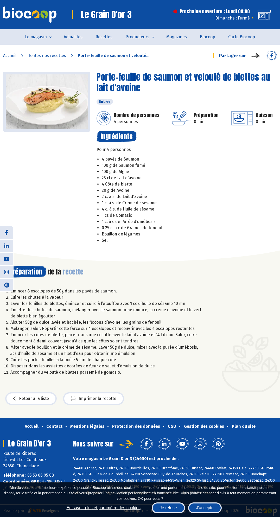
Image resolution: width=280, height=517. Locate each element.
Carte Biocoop (241, 36)
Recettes (104, 36)
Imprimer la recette (93, 398)
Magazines (176, 36)
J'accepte (205, 508)
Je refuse (168, 508)
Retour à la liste (31, 398)
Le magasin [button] (36, 36)
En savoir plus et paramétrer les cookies (103, 508)
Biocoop (207, 36)
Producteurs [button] (137, 36)
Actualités (73, 36)
